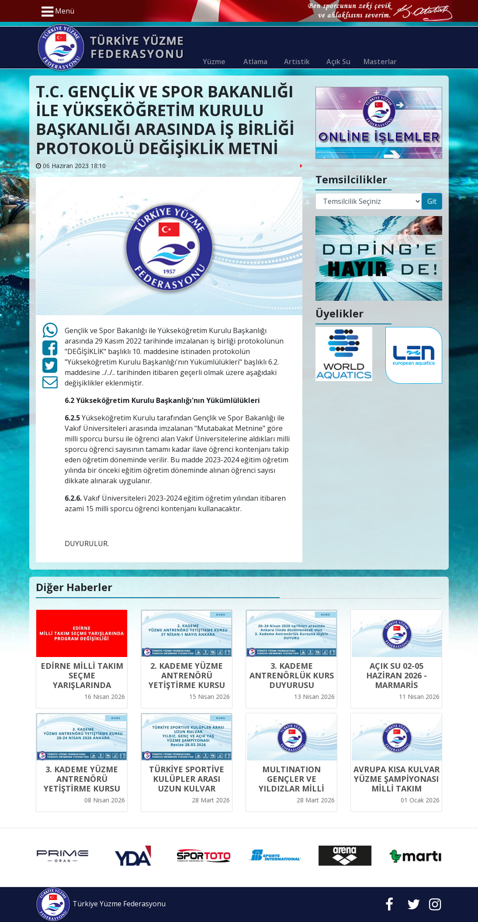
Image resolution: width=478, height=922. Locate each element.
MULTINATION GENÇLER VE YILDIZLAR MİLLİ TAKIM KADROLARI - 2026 (291, 788)
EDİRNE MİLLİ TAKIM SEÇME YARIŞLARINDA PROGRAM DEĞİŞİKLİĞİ (82, 685)
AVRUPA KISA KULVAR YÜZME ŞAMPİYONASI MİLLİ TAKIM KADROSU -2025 (396, 783)
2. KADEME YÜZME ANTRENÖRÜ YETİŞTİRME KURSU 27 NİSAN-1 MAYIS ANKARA (187, 685)
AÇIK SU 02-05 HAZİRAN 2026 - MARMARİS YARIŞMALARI (396, 680)
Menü (58, 12)
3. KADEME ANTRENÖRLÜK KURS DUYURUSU (291, 675)
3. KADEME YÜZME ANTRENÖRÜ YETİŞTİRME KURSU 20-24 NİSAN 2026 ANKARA (82, 788)
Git (431, 201)
